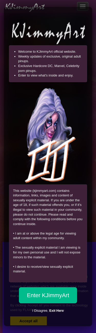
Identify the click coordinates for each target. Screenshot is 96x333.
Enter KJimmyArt (48, 295)
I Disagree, (48, 311)
